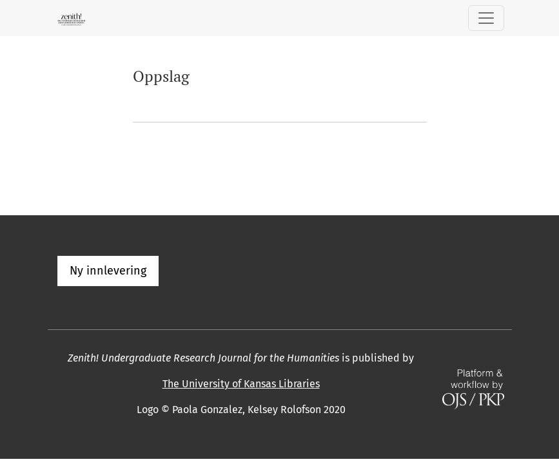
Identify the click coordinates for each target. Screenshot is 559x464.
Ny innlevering (108, 271)
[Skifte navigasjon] (486, 18)
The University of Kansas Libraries (241, 384)
